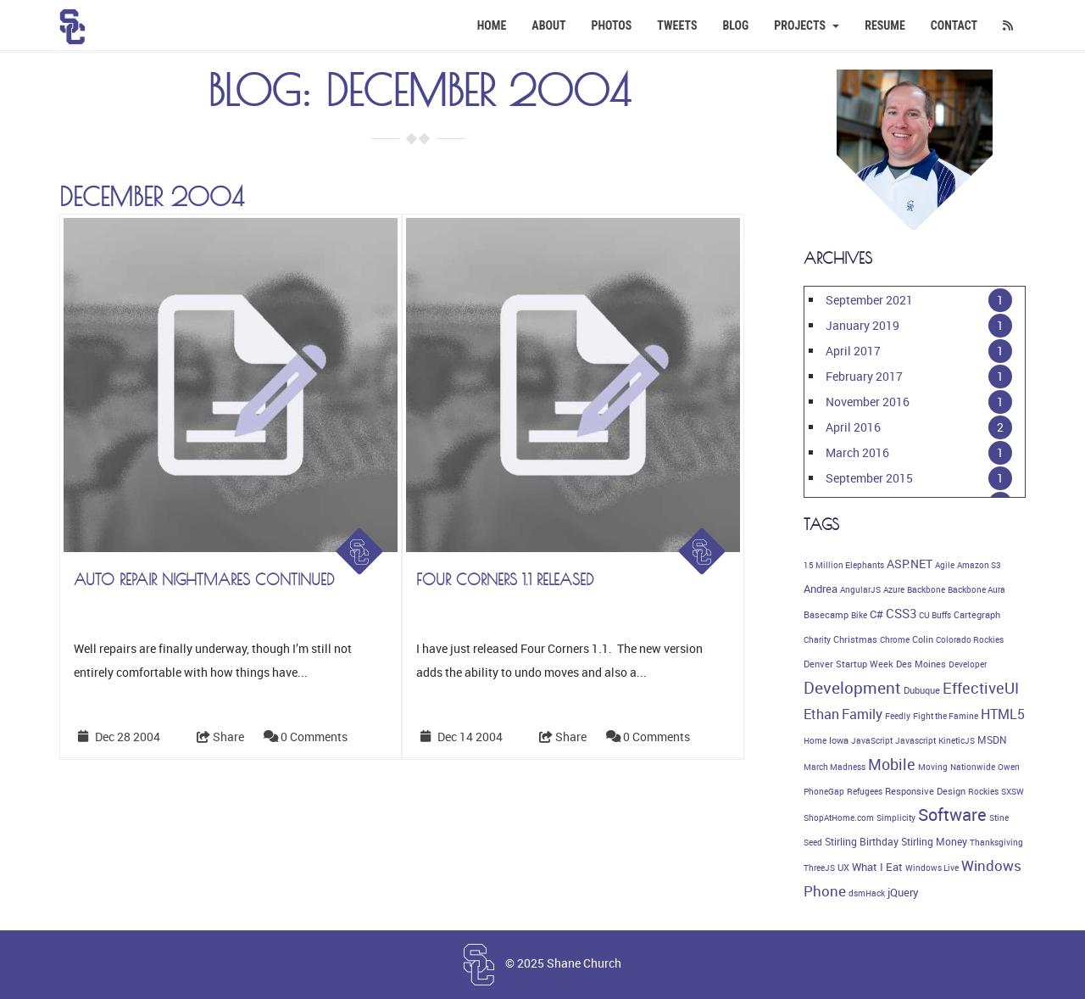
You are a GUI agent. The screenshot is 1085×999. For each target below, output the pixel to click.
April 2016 (853, 427)
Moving (933, 767)
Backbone (926, 589)
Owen (1009, 767)
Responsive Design (925, 791)
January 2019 (862, 325)
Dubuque (922, 690)
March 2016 (857, 452)
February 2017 (864, 376)
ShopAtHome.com (839, 817)
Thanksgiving (996, 842)
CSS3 (901, 613)
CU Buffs (935, 615)
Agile (944, 565)
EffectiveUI (981, 688)
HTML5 (1003, 714)
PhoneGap (824, 791)
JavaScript (872, 740)
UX (843, 867)
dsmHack (867, 893)
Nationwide (972, 767)
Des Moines (921, 664)
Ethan (821, 714)
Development (852, 688)
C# (876, 614)
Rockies (983, 791)
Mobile (891, 764)
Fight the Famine (945, 716)
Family (862, 714)
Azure (893, 589)
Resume (885, 25)
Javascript (915, 740)
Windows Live (932, 867)
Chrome (895, 639)
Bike (859, 615)
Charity (817, 639)
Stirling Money (934, 841)
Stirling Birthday (862, 841)
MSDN (992, 740)
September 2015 (869, 478)
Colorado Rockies (970, 639)
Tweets (677, 25)
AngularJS (860, 589)
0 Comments (314, 736)
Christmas (855, 639)
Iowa (839, 740)
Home (492, 25)
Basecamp (826, 615)
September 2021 (869, 300)
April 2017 (853, 351)
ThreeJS (819, 867)
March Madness (834, 767)
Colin (922, 639)
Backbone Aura (976, 589)
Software (952, 814)
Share (220, 736)
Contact (954, 25)
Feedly (897, 716)
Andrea (820, 588)
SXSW (1012, 791)
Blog (735, 25)
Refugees (864, 791)
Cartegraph (977, 615)
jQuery (903, 892)
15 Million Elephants (844, 565)
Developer (968, 664)
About (548, 25)
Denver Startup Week (848, 664)
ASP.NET (909, 563)
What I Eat (877, 866)
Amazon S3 (979, 565)
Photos (612, 25)
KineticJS (956, 740)
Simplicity (895, 817)
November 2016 (868, 401)
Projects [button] (806, 25)
